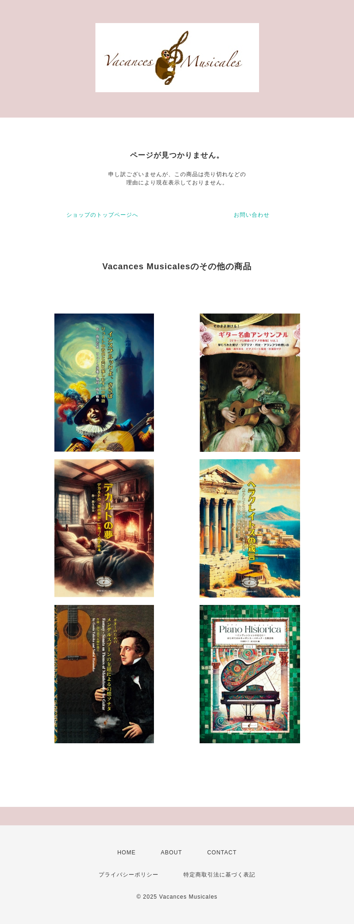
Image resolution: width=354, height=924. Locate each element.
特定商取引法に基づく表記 (219, 874)
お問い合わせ (252, 215)
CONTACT (221, 852)
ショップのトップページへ (102, 215)
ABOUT (171, 852)
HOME (126, 852)
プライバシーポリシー (129, 874)
